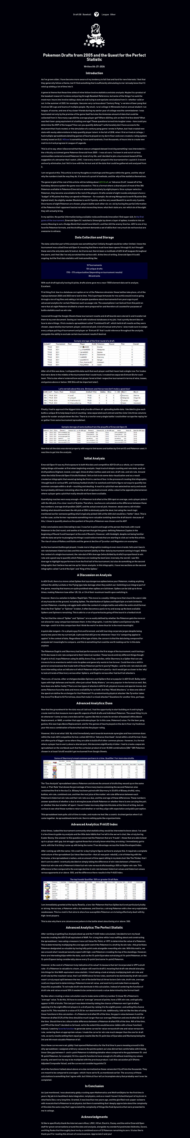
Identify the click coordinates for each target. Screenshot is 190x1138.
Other (113, 14)
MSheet (66, 139)
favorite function (66, 1029)
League (105, 14)
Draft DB (77, 14)
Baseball (87, 14)
